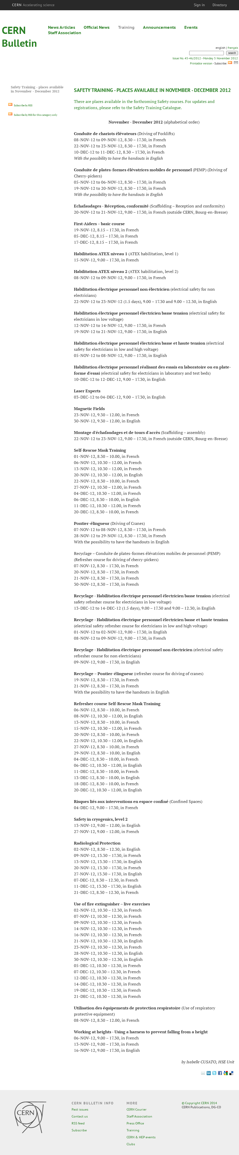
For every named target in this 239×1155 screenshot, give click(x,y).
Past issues (80, 1109)
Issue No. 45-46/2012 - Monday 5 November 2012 (205, 58)
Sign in (199, 5)
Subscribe (79, 1130)
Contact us (80, 1116)
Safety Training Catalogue (157, 107)
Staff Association (64, 32)
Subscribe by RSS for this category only (32, 115)
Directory (220, 5)
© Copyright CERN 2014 (199, 1103)
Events (191, 27)
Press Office (135, 1123)
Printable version (201, 63)
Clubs (131, 1144)
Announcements (159, 27)
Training (126, 27)
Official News (97, 27)
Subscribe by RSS (20, 105)
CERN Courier (137, 1109)
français (233, 48)
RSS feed (78, 1123)
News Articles (61, 27)
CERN (33, 5)
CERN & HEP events (141, 1137)
